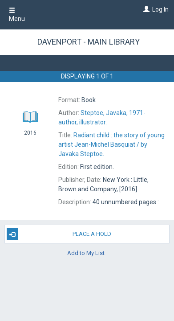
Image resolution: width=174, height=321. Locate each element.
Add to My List (86, 252)
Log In (160, 9)
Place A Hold (59, 234)
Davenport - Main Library (88, 41)
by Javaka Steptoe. (111, 144)
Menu (17, 14)
